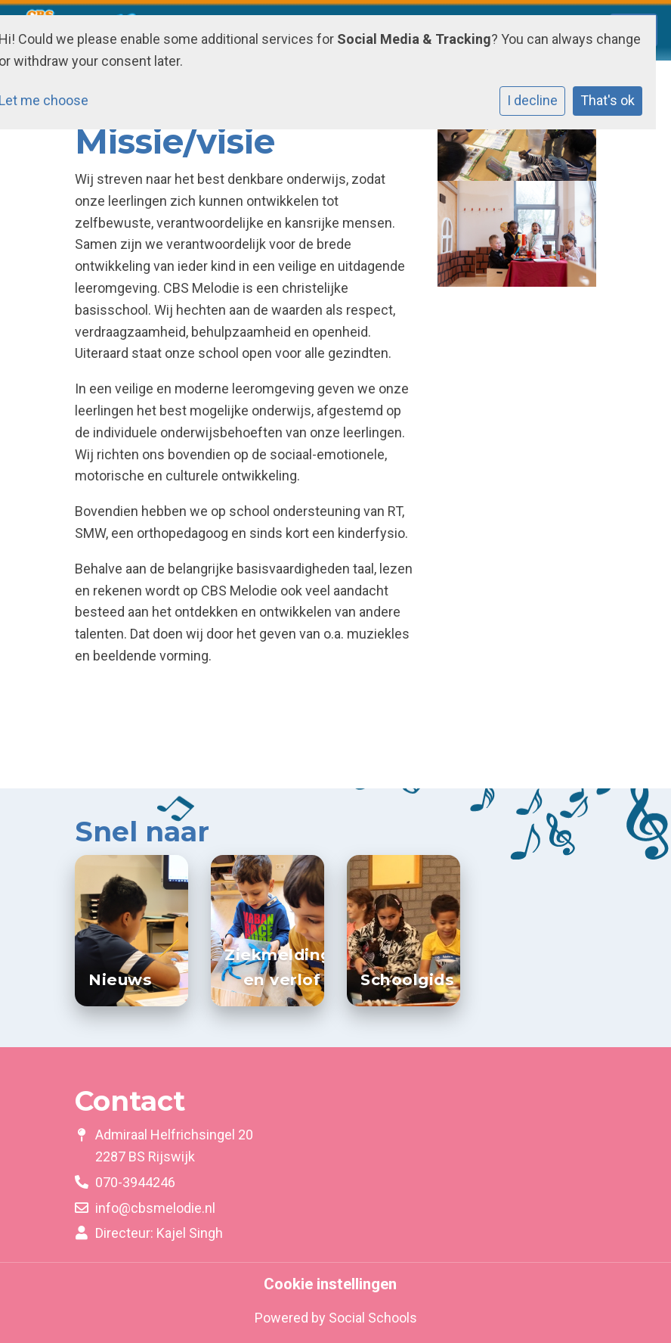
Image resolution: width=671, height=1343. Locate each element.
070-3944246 (135, 1182)
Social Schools (373, 1318)
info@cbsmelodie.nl (155, 1208)
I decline (532, 100)
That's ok (607, 100)
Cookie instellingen (330, 1284)
